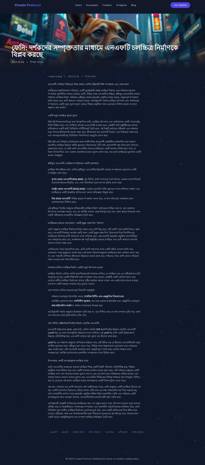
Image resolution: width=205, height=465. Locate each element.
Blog (133, 5)
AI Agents (121, 5)
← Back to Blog (55, 76)
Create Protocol (28, 5)
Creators (107, 5)
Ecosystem (92, 5)
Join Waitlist (180, 5)
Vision (78, 5)
